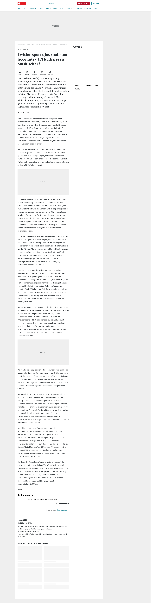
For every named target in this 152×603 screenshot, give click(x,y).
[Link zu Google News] (50, 73)
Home (19, 44)
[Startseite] (22, 3)
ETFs (61, 8)
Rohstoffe (78, 8)
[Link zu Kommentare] (42, 73)
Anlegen (41, 8)
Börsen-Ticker (30, 44)
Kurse (48, 8)
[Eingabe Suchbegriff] (51, 3)
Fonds (55, 8)
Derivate (69, 8)
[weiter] (100, 9)
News (20, 8)
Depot (83, 3)
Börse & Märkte (30, 8)
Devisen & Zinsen (90, 8)
